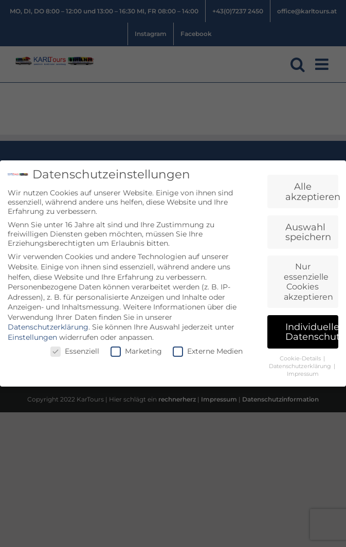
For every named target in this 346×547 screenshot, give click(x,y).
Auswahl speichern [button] (308, 232)
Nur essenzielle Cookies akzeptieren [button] (308, 282)
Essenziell (74, 351)
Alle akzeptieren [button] (311, 191)
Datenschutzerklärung (48, 327)
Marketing (136, 351)
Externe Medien (208, 351)
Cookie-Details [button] (301, 358)
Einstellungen (32, 337)
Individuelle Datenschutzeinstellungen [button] (311, 331)
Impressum (303, 374)
